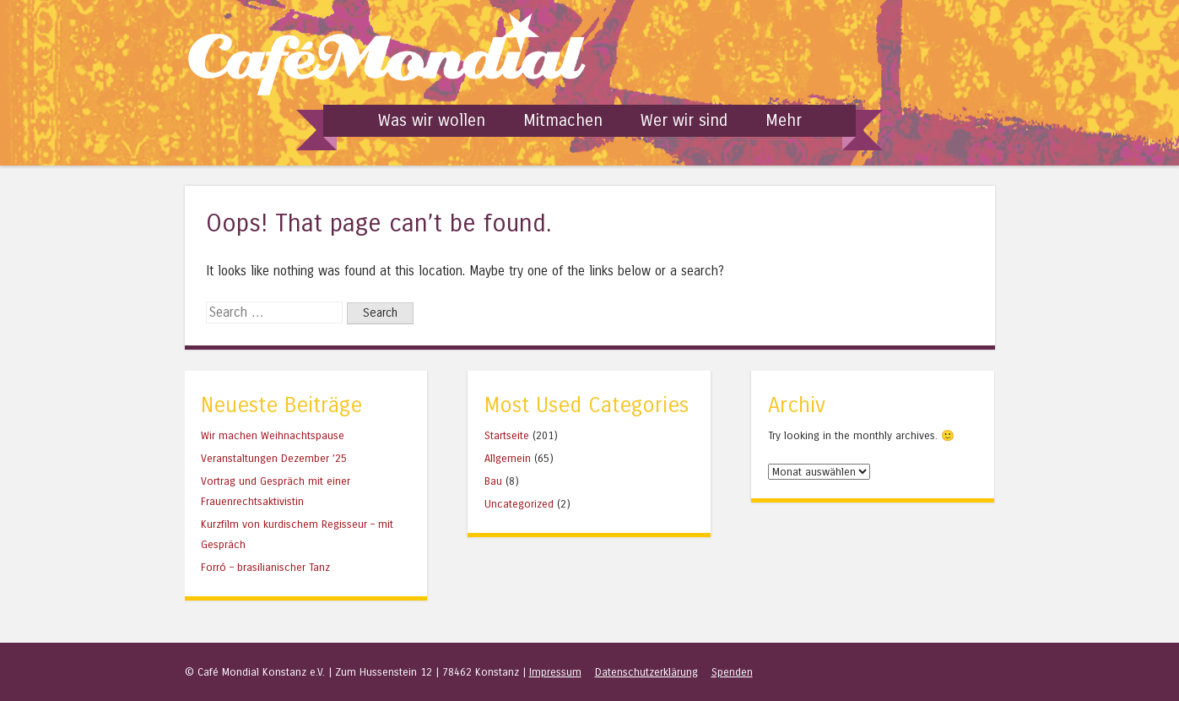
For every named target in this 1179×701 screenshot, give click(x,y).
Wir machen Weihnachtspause (272, 435)
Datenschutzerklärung (646, 672)
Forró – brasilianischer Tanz (265, 567)
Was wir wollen (431, 120)
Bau (493, 481)
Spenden (732, 672)
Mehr (783, 120)
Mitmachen (563, 120)
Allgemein (507, 458)
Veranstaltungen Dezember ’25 (274, 458)
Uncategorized (519, 503)
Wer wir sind (684, 120)
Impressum (555, 672)
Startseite (506, 435)
